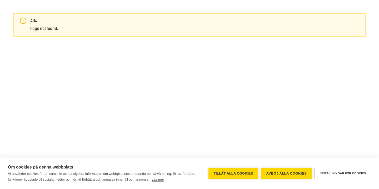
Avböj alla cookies (286, 173)
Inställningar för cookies (343, 173)
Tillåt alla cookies (233, 173)
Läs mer (158, 179)
